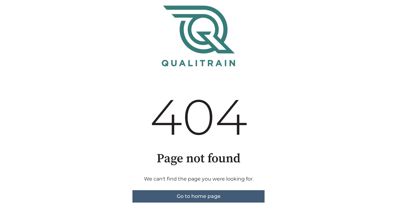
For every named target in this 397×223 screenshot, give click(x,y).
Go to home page (199, 196)
